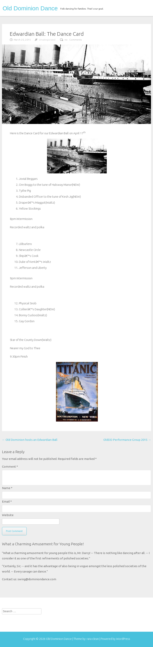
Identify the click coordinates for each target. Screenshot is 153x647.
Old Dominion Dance (30, 8)
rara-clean (93, 638)
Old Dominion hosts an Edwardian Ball (29, 439)
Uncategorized (47, 39)
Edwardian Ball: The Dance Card (47, 34)
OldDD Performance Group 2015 (127, 439)
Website (8, 515)
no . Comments (73, 39)
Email (7, 501)
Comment (10, 466)
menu (144, 7)
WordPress (123, 638)
